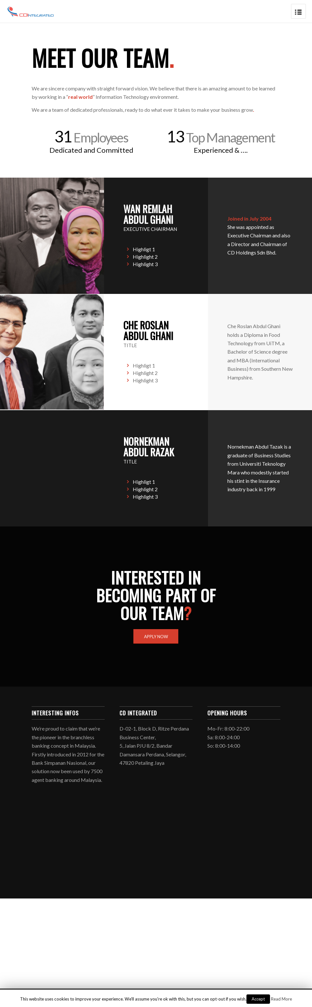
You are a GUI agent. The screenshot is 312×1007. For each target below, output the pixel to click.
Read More (281, 999)
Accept (258, 999)
